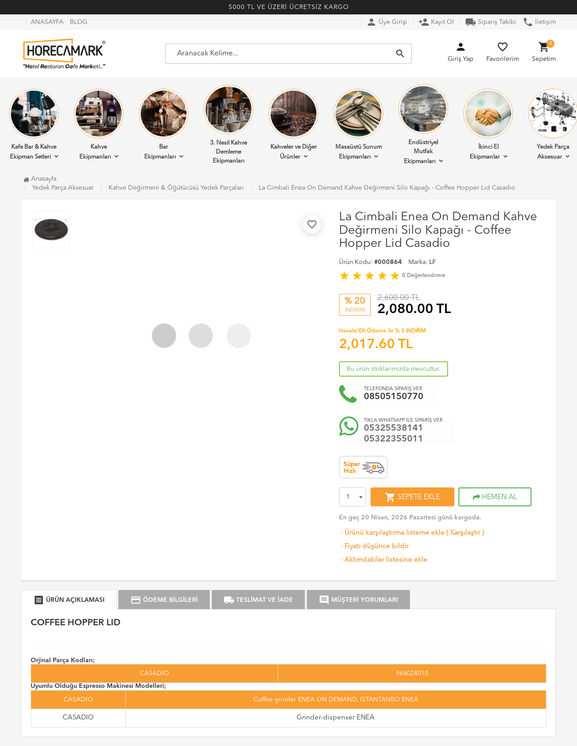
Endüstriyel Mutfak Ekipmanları (423, 124)
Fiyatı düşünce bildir (373, 546)
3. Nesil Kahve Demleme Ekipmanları (228, 124)
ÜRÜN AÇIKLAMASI (69, 600)
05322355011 (393, 439)
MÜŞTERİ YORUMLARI (358, 600)
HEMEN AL (495, 497)
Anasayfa (39, 179)
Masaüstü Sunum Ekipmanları (358, 124)
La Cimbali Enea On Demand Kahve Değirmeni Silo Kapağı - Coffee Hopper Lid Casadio (387, 188)
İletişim (539, 22)
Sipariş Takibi (490, 22)
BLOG (78, 22)
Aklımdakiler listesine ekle (383, 560)
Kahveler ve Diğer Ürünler (293, 124)
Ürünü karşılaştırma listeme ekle (391, 533)
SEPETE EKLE (412, 497)
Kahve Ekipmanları (99, 124)
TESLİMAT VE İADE (258, 600)
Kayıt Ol (436, 22)
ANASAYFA (47, 22)
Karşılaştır (465, 533)
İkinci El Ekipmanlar (488, 124)
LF (432, 262)
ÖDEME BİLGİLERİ (164, 600)
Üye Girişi (386, 22)
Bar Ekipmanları (163, 124)
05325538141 (393, 428)
